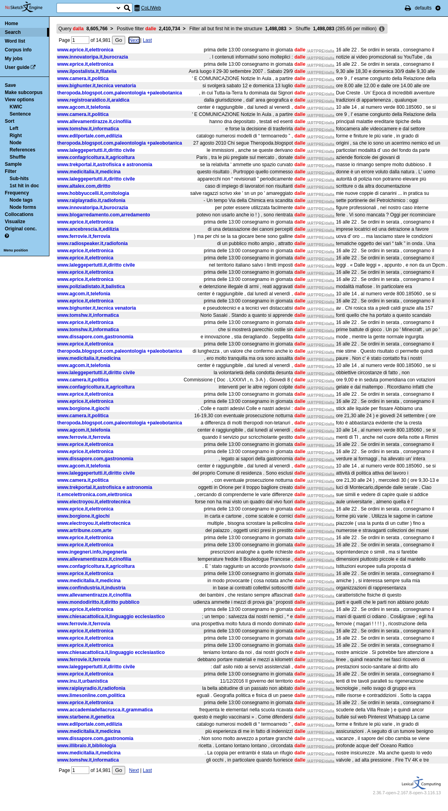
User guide (17, 67)
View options (19, 99)
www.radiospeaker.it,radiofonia (92, 243)
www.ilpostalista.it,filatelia (87, 71)
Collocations (19, 214)
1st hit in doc (24, 186)
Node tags (21, 200)
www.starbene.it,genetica (86, 717)
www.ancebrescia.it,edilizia (88, 229)
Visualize (15, 221)
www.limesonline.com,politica (91, 695)
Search (13, 32)
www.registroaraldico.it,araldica (93, 100)
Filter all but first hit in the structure (237, 28)
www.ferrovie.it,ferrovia (83, 236)
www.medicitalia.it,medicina (89, 172)
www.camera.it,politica (83, 78)
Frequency (17, 193)
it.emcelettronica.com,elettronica (94, 494)
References (22, 150)
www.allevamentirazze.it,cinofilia (94, 121)
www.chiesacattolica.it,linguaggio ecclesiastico (111, 616)
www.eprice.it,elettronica (85, 50)
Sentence (20, 114)
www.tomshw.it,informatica (88, 129)
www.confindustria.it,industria (91, 588)
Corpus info (18, 50)
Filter (10, 171)
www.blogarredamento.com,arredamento (103, 215)
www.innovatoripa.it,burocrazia (92, 57)
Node (16, 142)
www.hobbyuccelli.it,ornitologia (93, 193)
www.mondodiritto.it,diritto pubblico (98, 602)
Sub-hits (19, 178)
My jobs (14, 58)
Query (83, 28)
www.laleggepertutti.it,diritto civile (96, 150)
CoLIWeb (151, 8)
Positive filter (148, 28)
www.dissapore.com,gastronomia (95, 337)
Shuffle (18, 157)
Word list (15, 41)
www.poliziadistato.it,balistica (91, 286)
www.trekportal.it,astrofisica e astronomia (104, 164)
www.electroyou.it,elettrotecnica (94, 502)
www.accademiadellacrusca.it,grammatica (105, 710)
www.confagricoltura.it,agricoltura (96, 157)
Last (147, 40)
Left (14, 128)
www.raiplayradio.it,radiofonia (91, 200)
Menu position (16, 250)
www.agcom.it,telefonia (83, 107)
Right (16, 135)
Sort (9, 121)
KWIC (16, 107)
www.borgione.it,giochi (83, 408)
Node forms (23, 207)
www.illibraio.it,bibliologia (86, 745)
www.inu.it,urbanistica (82, 681)
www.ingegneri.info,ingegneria (92, 552)
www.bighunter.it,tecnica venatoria (96, 85)
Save (10, 85)
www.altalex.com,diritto (84, 186)
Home (11, 23)
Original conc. (21, 229)
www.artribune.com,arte (84, 530)
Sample (13, 164)
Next (134, 40)
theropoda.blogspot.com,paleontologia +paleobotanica (119, 93)
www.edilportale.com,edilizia (89, 136)
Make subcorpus (24, 92)
